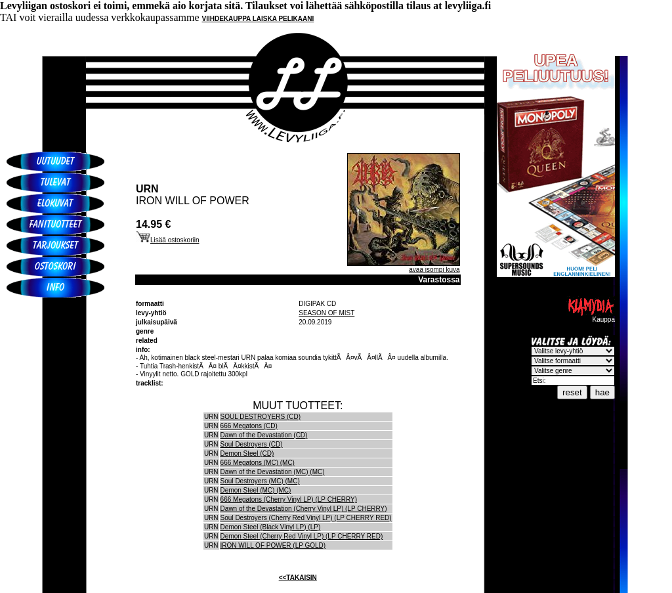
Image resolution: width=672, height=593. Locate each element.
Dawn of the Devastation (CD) (264, 435)
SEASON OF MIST (326, 313)
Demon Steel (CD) (247, 453)
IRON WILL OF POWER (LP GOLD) (273, 545)
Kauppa (590, 316)
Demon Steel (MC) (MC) (255, 490)
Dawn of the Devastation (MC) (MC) (272, 471)
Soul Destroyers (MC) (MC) (260, 481)
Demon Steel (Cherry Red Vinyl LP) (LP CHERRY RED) (301, 536)
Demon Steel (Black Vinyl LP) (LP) (270, 527)
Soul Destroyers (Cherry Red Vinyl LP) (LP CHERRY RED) (306, 517)
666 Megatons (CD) (249, 425)
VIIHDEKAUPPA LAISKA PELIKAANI (258, 18)
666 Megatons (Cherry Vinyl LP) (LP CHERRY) (288, 499)
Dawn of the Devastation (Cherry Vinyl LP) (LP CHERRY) (303, 508)
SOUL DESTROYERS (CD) (260, 416)
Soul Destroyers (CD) (251, 444)
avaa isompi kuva (434, 269)
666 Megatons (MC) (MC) (257, 462)
